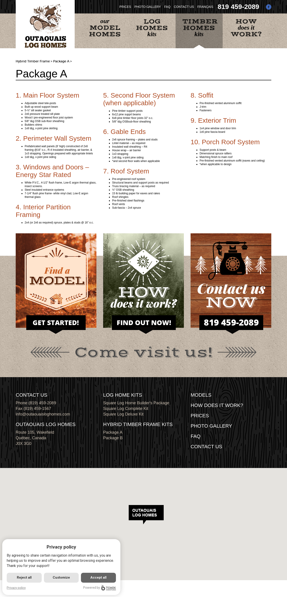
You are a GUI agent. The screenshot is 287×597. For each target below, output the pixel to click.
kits (152, 27)
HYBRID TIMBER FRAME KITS (138, 424)
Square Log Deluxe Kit (123, 414)
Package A (112, 432)
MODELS (201, 395)
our (105, 27)
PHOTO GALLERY (148, 7)
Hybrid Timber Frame (33, 61)
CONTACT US (184, 7)
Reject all (24, 577)
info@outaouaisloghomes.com (43, 414)
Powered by (99, 587)
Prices (200, 415)
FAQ (167, 7)
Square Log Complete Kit (125, 408)
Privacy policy (16, 588)
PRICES (125, 7)
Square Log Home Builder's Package (136, 403)
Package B (113, 438)
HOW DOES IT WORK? (217, 405)
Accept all (98, 577)
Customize (61, 577)
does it (246, 27)
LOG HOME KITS (122, 395)
